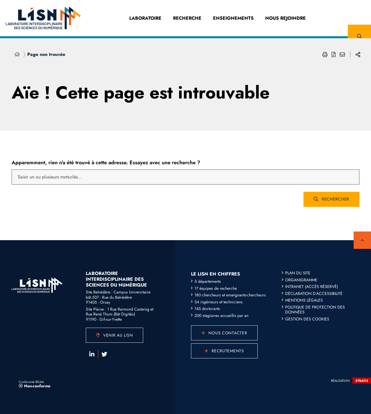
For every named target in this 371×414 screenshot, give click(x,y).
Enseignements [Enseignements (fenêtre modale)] (233, 18)
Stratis (361, 380)
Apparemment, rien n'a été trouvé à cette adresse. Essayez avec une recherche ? (106, 162)
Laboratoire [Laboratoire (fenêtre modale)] (145, 18)
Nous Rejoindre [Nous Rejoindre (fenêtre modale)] (285, 18)
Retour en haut (362, 240)
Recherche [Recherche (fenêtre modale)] (187, 18)
